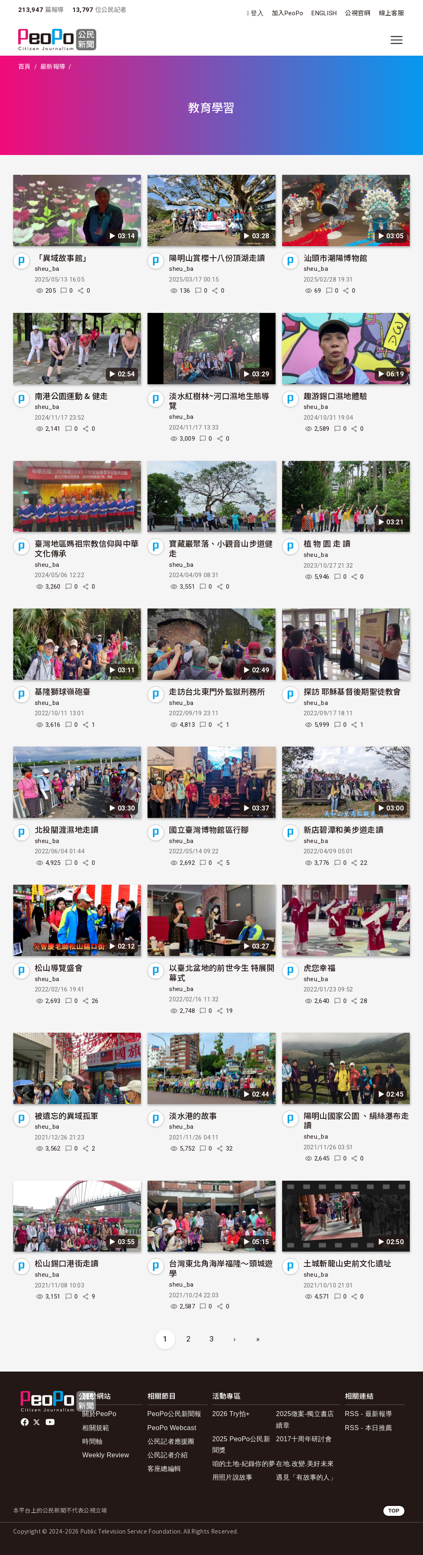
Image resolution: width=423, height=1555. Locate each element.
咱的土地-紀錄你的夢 (244, 1463)
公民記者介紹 (167, 1455)
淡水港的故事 (193, 1115)
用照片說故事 (232, 1477)
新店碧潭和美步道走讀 (343, 829)
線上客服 (391, 13)
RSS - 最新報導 (368, 1413)
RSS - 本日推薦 (368, 1427)
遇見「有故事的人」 (306, 1477)
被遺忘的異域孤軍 (67, 1115)
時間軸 (92, 1441)
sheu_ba (47, 268)
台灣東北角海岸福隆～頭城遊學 (221, 1267)
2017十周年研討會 (304, 1438)
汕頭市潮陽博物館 (336, 257)
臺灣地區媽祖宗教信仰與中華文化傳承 (86, 548)
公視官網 (357, 13)
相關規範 (95, 1427)
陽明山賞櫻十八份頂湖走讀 (217, 257)
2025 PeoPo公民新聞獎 (241, 1444)
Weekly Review (105, 1455)
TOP (393, 1511)
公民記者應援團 (171, 1441)
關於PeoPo (99, 1413)
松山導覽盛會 (59, 967)
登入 (257, 13)
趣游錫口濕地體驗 (336, 395)
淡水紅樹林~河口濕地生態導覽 (219, 400)
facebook (25, 1422)
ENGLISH (324, 13)
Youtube (50, 1422)
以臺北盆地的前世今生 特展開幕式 (221, 972)
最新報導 (52, 66)
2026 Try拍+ (231, 1413)
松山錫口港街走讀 (67, 1262)
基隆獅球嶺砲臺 (62, 691)
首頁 (24, 66)
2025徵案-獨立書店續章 (305, 1419)
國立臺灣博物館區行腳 (209, 829)
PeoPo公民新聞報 (174, 1413)
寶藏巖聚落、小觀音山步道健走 (221, 548)
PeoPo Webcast (172, 1427)
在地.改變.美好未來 (305, 1463)
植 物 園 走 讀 (327, 543)
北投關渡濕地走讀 (67, 829)
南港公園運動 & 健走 (71, 395)
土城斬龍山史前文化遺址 (348, 1262)
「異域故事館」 (62, 257)
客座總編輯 (164, 1468)
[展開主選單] (396, 40)
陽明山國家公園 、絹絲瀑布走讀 (356, 1120)
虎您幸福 (319, 967)
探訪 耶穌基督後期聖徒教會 (352, 691)
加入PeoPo (287, 13)
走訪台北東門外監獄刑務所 (217, 691)
